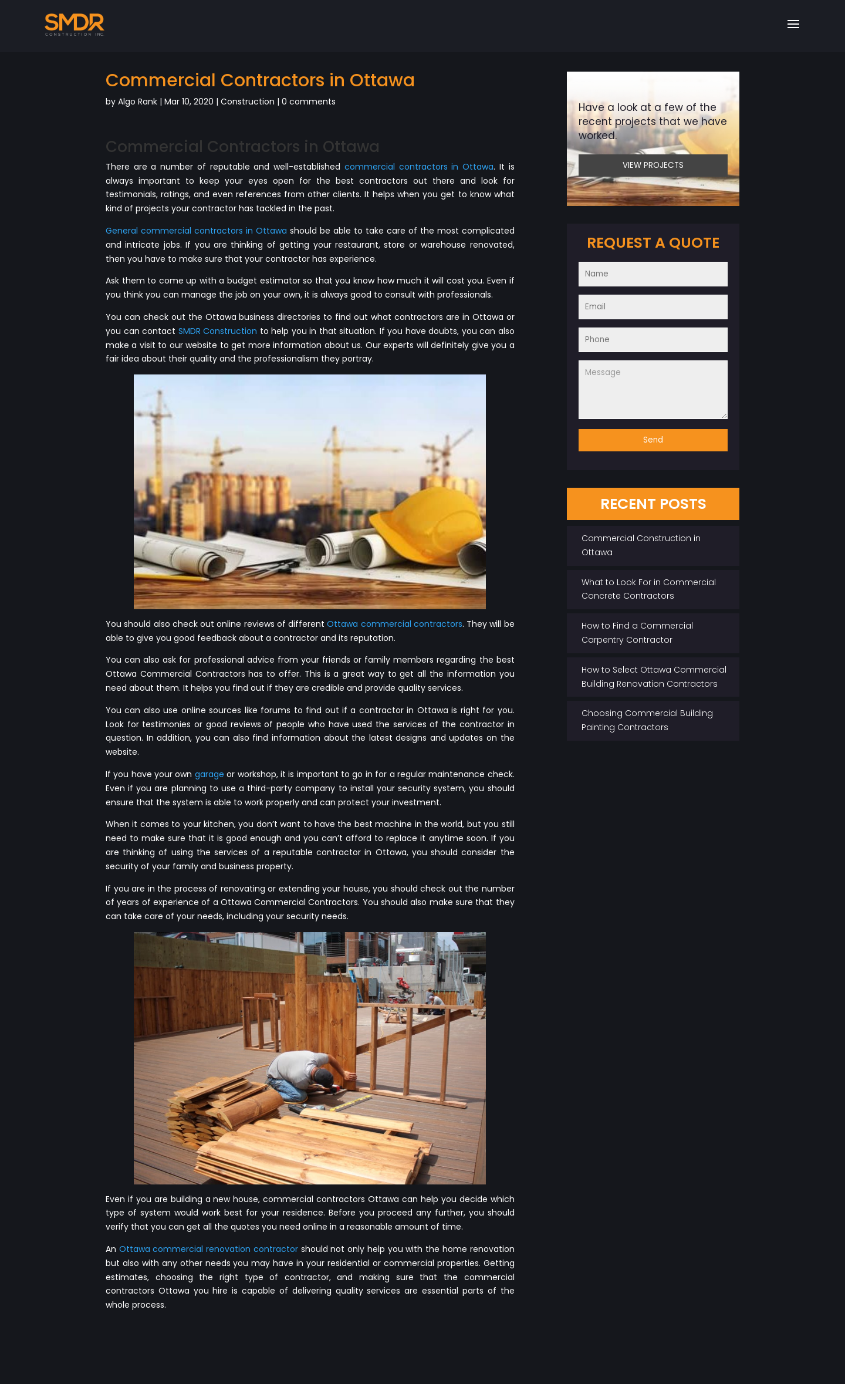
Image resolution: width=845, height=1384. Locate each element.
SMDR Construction (218, 331)
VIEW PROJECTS (653, 165)
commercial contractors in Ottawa (419, 167)
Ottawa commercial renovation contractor (208, 1249)
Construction (248, 101)
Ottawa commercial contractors (394, 624)
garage (209, 774)
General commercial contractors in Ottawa (196, 231)
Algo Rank (137, 101)
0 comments (309, 101)
